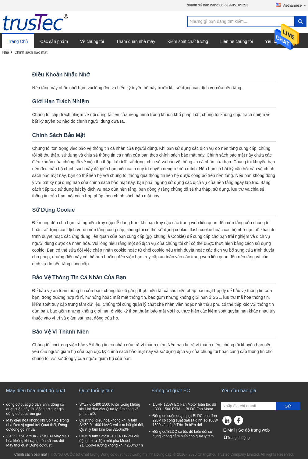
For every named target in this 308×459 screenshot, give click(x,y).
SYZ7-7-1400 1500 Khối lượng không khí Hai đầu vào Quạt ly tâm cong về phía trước (110, 409)
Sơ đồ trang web (254, 430)
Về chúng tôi (92, 41)
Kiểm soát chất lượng (188, 41)
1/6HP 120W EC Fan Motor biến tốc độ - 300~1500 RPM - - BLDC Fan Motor (184, 406)
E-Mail (229, 430)
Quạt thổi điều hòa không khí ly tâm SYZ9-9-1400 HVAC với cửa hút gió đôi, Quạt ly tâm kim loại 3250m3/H (112, 425)
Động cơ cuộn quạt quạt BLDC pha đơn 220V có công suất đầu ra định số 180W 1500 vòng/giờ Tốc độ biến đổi (185, 420)
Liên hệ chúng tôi (236, 41)
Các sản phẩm (54, 41)
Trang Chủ (18, 41)
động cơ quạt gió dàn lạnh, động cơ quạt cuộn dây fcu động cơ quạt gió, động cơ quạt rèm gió (35, 409)
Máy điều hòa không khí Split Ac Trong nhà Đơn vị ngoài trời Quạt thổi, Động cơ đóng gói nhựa (37, 425)
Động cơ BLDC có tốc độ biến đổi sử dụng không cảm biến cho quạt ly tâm (183, 433)
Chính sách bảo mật (30, 454)
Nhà (5, 52)
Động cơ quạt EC (171, 390)
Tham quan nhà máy (135, 41)
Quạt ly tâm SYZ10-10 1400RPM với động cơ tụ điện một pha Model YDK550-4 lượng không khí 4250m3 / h (111, 440)
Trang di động (237, 438)
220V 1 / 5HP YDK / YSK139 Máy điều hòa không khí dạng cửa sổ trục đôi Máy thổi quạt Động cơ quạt (37, 440)
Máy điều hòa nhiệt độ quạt (35, 390)
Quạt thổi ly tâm (96, 390)
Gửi (288, 406)
